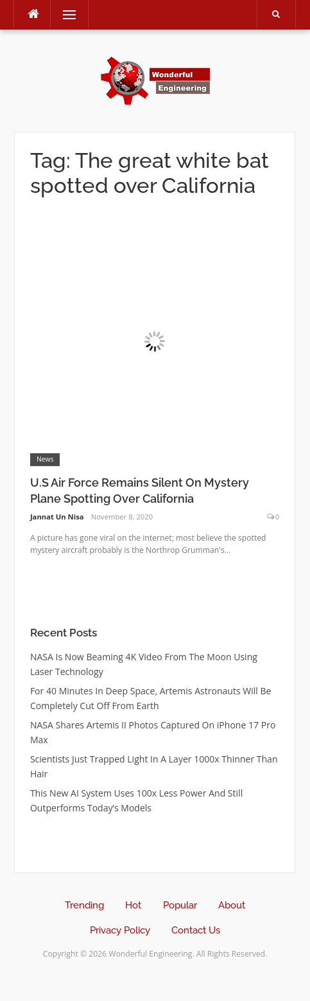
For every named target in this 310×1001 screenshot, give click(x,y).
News (45, 459)
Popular (180, 905)
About (231, 905)
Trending (84, 905)
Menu (63, 14)
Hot (133, 905)
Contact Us (195, 930)
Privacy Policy (120, 930)
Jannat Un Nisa (57, 516)
